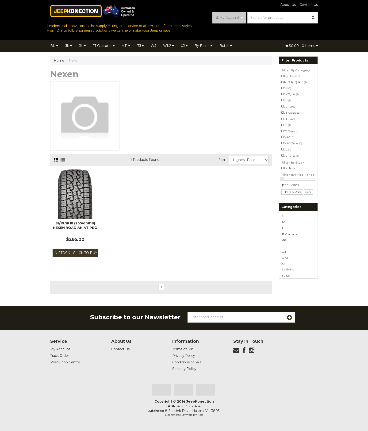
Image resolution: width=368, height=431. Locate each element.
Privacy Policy (183, 356)
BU (54, 46)
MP (126, 46)
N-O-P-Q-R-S (295, 82)
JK (68, 46)
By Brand (203, 46)
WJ (153, 46)
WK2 (168, 46)
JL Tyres (291, 106)
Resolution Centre (65, 362)
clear (308, 192)
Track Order (59, 356)
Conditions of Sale (187, 362)
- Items (301, 46)
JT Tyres (291, 119)
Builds (225, 46)
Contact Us (308, 5)
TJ (140, 46)
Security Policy (184, 369)
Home (59, 60)
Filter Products (294, 60)
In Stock (291, 168)
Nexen (74, 60)
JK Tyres (291, 94)
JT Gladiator (104, 46)
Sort (221, 160)
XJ (184, 46)
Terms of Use (183, 349)
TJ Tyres (291, 131)
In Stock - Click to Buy (75, 253)
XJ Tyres (291, 155)
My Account (60, 349)
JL (82, 46)
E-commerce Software (178, 414)
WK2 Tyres (293, 143)
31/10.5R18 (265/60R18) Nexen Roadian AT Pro (75, 225)
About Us (288, 5)
